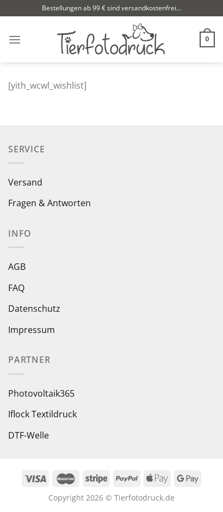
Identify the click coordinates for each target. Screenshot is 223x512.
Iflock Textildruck (42, 414)
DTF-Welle (28, 435)
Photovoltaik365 (41, 393)
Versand (25, 182)
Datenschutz (34, 308)
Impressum (31, 330)
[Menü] (14, 39)
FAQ (16, 288)
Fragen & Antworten (49, 203)
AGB (17, 267)
